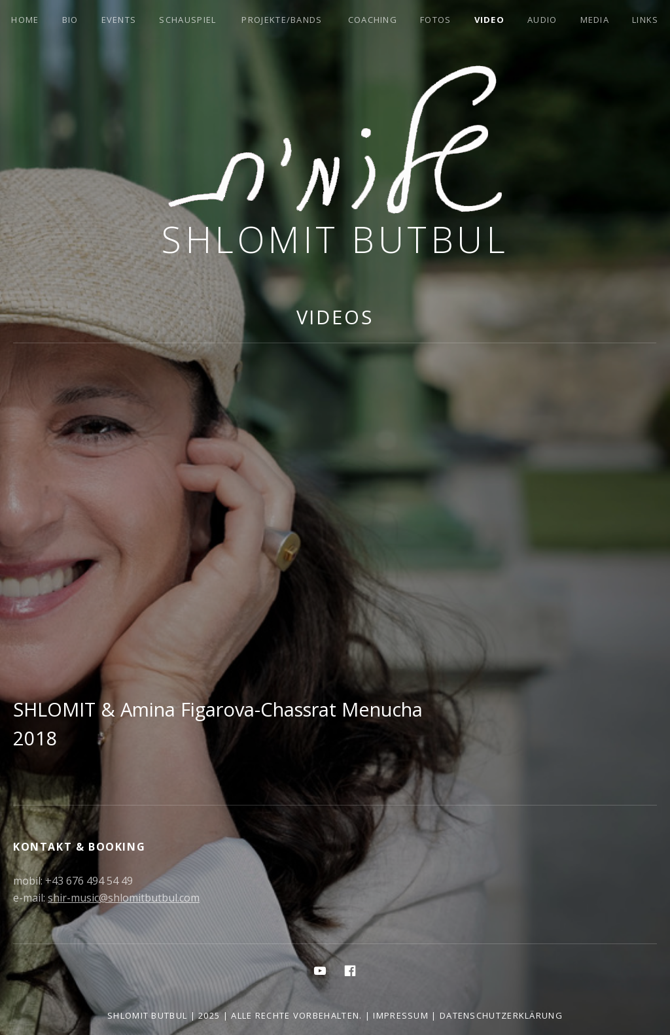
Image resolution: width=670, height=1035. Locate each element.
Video (489, 19)
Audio (542, 19)
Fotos (435, 19)
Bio (70, 19)
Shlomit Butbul (335, 238)
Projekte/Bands (281, 19)
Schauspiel (187, 19)
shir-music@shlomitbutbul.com (124, 898)
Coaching (372, 19)
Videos (335, 317)
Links (645, 19)
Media (595, 19)
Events (119, 19)
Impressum (401, 1015)
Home (25, 19)
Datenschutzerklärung (501, 1015)
